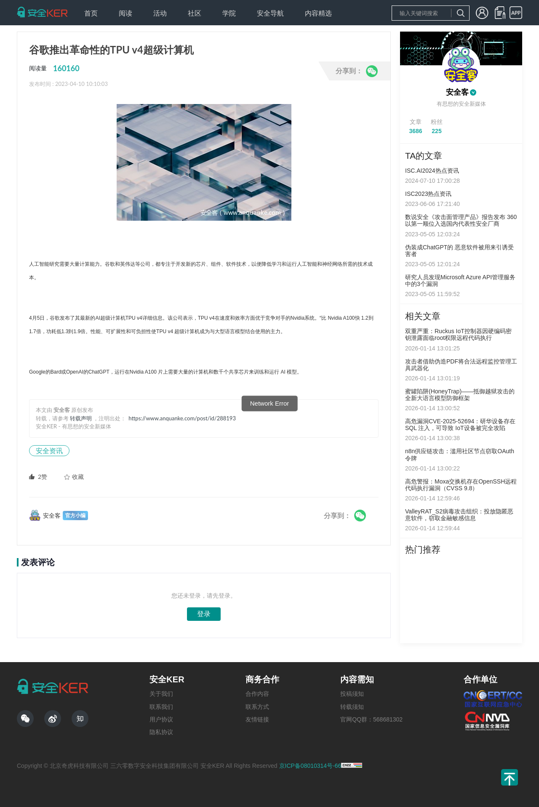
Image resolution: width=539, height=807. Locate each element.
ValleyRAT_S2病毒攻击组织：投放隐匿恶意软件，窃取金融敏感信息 (459, 514)
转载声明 (81, 418)
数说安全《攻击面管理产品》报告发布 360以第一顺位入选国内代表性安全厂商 (461, 220)
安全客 (457, 92)
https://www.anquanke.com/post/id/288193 (182, 418)
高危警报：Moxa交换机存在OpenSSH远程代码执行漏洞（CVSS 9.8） (461, 485)
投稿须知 (352, 693)
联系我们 (161, 706)
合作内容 (257, 693)
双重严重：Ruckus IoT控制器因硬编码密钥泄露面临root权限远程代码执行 (458, 334)
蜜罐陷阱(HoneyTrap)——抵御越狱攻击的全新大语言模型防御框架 (460, 394)
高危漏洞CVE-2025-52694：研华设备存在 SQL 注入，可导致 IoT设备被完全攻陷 (460, 424)
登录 (204, 613)
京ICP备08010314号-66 (310, 765)
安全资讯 (49, 450)
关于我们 (161, 693)
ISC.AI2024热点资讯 (432, 170)
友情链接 (257, 719)
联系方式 (257, 706)
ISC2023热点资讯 (428, 193)
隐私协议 (161, 732)
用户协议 (161, 719)
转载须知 (352, 706)
